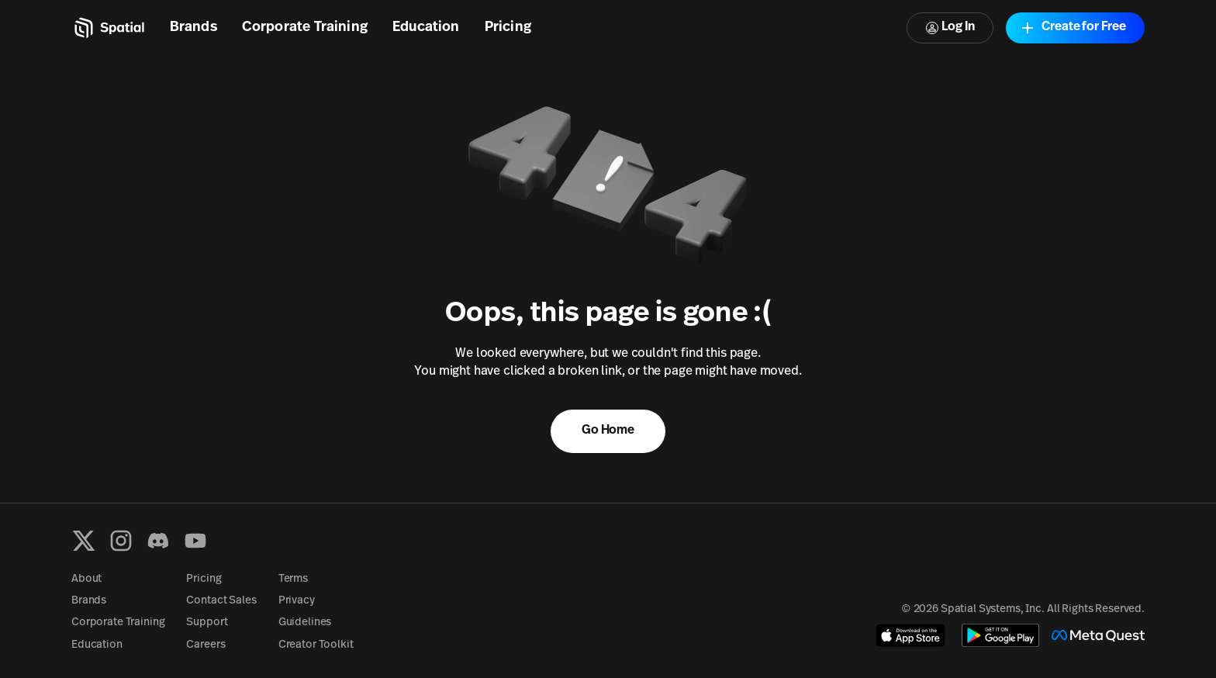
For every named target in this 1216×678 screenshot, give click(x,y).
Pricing (508, 27)
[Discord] (158, 540)
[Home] (108, 28)
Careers (205, 645)
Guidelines (305, 622)
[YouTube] (195, 540)
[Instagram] (121, 540)
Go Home (608, 430)
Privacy (296, 601)
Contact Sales (221, 601)
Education (426, 27)
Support (206, 622)
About (86, 579)
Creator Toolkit (316, 645)
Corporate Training (305, 27)
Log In (950, 27)
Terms (293, 579)
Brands (193, 27)
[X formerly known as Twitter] (83, 540)
